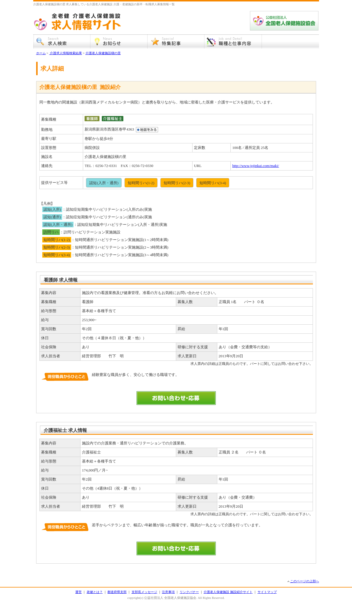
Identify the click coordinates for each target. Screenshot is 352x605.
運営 (78, 592)
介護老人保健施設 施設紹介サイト (228, 592)
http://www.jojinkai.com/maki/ (255, 165)
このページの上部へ (304, 581)
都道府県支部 (117, 592)
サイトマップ (267, 592)
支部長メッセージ (144, 592)
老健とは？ (95, 592)
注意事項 (168, 592)
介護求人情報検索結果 (65, 53)
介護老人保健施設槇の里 (103, 53)
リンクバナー (189, 592)
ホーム (41, 53)
